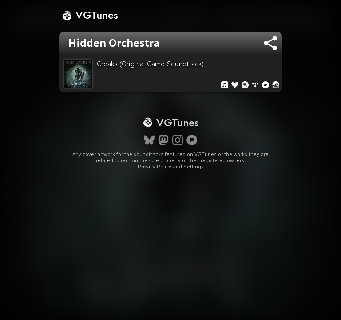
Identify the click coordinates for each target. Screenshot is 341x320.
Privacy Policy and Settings (171, 167)
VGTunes (90, 15)
